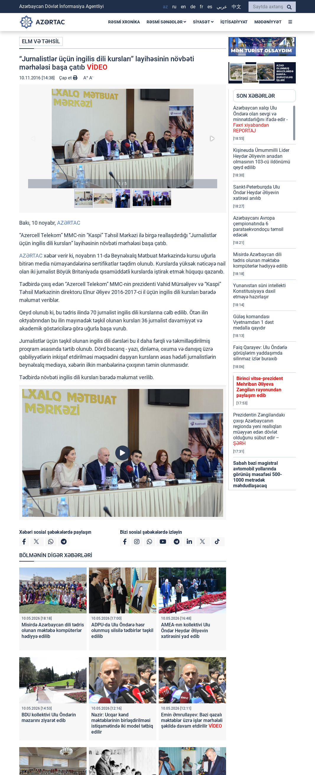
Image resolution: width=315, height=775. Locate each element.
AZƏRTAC (68, 223)
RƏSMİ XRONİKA (124, 22)
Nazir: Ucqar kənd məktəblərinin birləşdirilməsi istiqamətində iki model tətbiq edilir (122, 723)
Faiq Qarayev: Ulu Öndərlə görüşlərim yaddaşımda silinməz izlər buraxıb (260, 353)
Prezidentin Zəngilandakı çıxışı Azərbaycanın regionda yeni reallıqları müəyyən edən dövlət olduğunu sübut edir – (259, 429)
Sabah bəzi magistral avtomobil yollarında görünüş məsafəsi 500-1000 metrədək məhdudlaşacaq (257, 474)
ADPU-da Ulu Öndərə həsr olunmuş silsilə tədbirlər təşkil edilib (122, 630)
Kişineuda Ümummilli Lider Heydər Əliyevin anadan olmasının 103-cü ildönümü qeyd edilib (261, 158)
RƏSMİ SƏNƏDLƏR (166, 22)
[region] (264, 297)
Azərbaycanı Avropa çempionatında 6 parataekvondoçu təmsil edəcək (258, 226)
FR (201, 6)
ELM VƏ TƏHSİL (41, 41)
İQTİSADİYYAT (234, 22)
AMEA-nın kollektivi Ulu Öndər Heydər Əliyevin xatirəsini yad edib (185, 630)
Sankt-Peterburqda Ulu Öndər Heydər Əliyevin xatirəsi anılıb (256, 192)
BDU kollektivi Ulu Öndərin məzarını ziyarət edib (49, 717)
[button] (122, 138)
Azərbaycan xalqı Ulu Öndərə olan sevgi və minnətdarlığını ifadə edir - (260, 119)
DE (192, 6)
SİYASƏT (203, 22)
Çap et (68, 78)
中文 (236, 6)
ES (209, 6)
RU (174, 6)
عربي (222, 6)
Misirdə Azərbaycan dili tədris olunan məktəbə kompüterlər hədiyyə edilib (53, 630)
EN (183, 6)
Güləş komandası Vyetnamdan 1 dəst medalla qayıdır (253, 322)
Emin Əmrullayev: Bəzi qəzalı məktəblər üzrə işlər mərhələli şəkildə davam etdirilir (192, 720)
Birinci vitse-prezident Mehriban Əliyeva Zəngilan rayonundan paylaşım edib (259, 387)
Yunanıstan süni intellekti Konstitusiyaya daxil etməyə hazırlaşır (259, 291)
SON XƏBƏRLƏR (255, 96)
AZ (165, 6)
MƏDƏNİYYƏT (268, 22)
